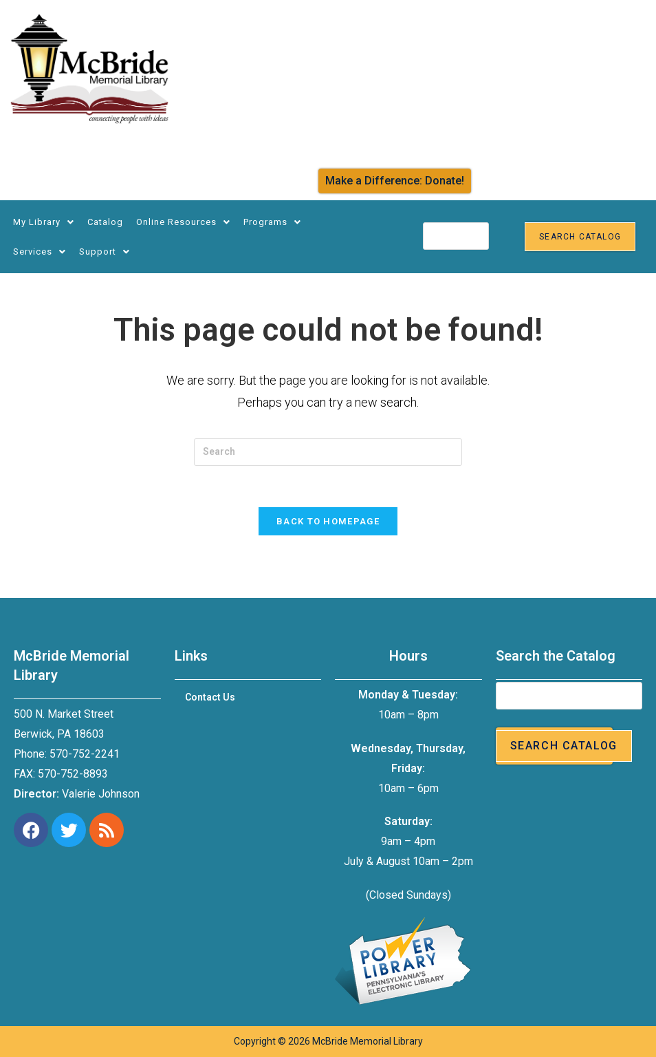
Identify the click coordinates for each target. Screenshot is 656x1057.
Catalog (105, 222)
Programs (272, 222)
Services (39, 251)
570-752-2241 (85, 753)
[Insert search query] (328, 452)
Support (104, 251)
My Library (43, 222)
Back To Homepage (328, 522)
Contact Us (210, 697)
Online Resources (183, 222)
